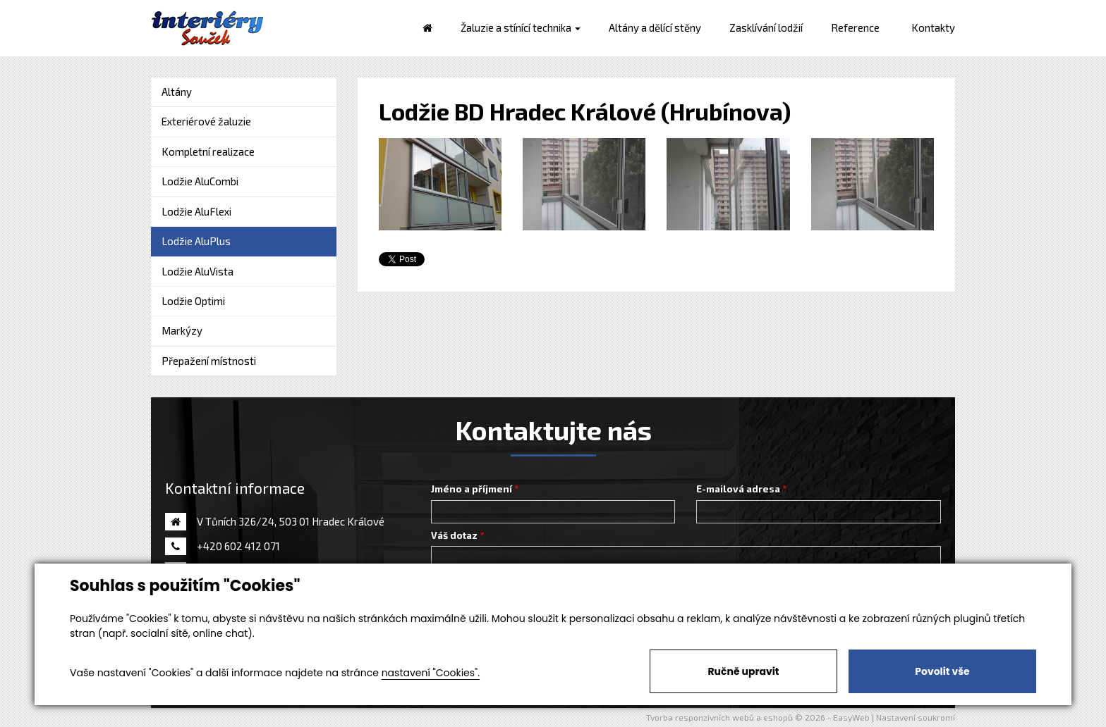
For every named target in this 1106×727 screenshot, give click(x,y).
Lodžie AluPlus (196, 241)
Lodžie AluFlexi (196, 211)
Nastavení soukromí (915, 717)
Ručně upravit (743, 671)
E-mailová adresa (738, 489)
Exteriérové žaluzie (206, 121)
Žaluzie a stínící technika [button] (521, 27)
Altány (177, 91)
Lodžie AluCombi (200, 181)
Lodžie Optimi (193, 300)
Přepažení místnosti (209, 360)
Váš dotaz (454, 535)
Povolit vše (942, 671)
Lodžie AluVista (197, 271)
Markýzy (182, 330)
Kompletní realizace (208, 151)
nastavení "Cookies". (431, 673)
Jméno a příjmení (471, 489)
